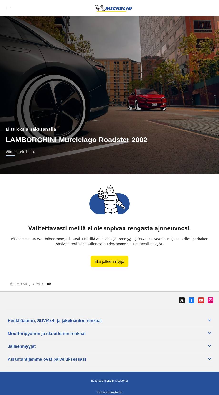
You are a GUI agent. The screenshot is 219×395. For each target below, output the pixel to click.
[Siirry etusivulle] (114, 8)
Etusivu (18, 284)
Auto (36, 284)
